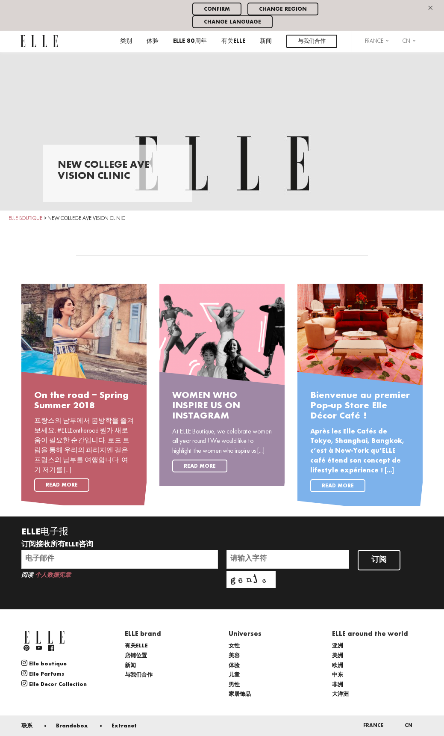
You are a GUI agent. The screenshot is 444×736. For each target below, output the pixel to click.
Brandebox (72, 726)
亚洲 (337, 646)
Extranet (124, 726)
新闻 (266, 41)
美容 (234, 656)
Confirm (217, 9)
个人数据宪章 (53, 575)
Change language (232, 22)
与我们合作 (312, 41)
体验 (153, 41)
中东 (337, 675)
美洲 (337, 656)
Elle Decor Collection (54, 683)
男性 (234, 685)
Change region (283, 9)
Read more (62, 485)
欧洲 (337, 665)
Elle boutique (44, 663)
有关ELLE (233, 41)
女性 (234, 646)
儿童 (234, 675)
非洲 (337, 685)
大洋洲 (340, 694)
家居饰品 (240, 694)
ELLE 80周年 (190, 41)
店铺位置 (136, 656)
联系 (26, 726)
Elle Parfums (42, 673)
